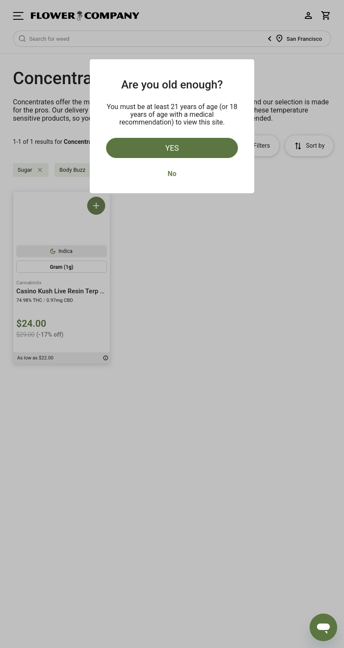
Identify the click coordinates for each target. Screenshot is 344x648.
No (171, 174)
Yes (172, 147)
